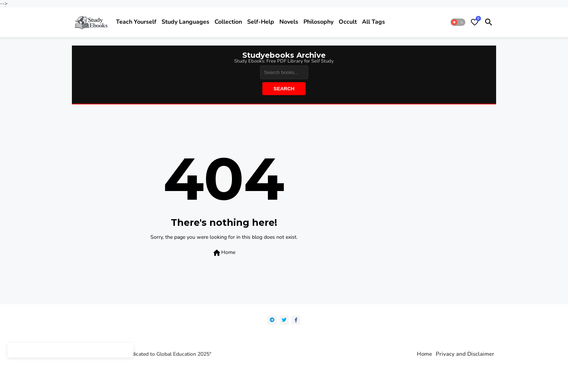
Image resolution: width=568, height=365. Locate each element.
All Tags (373, 22)
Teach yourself (136, 22)
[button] (458, 22)
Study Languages (185, 22)
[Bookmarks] (475, 22)
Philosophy (318, 22)
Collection (228, 22)
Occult (348, 22)
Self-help (260, 22)
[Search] (284, 72)
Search (283, 88)
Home (223, 252)
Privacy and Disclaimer (465, 354)
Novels (288, 22)
